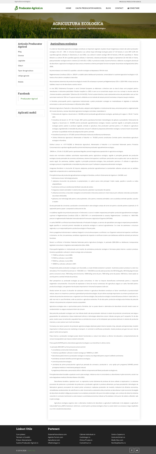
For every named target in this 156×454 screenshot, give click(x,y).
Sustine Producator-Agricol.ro (27, 443)
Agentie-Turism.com (55, 437)
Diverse (21, 56)
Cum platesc (20, 434)
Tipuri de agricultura (77, 28)
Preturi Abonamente (23, 440)
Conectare (133, 8)
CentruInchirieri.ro (118, 437)
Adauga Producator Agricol (130, 2)
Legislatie (21, 61)
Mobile (20, 82)
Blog (108, 8)
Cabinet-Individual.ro (87, 434)
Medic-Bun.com (117, 440)
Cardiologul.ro (85, 437)
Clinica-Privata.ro (86, 440)
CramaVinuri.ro (85, 443)
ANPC (30, 450)
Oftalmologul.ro (54, 443)
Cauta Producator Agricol (89, 8)
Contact (119, 8)
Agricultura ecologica (63, 43)
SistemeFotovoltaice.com (57, 434)
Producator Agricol (58, 28)
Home (68, 8)
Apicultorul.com (54, 440)
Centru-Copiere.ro (118, 434)
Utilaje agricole (23, 76)
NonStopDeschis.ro (118, 443)
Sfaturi (20, 66)
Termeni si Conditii (23, 437)
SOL (33, 450)
